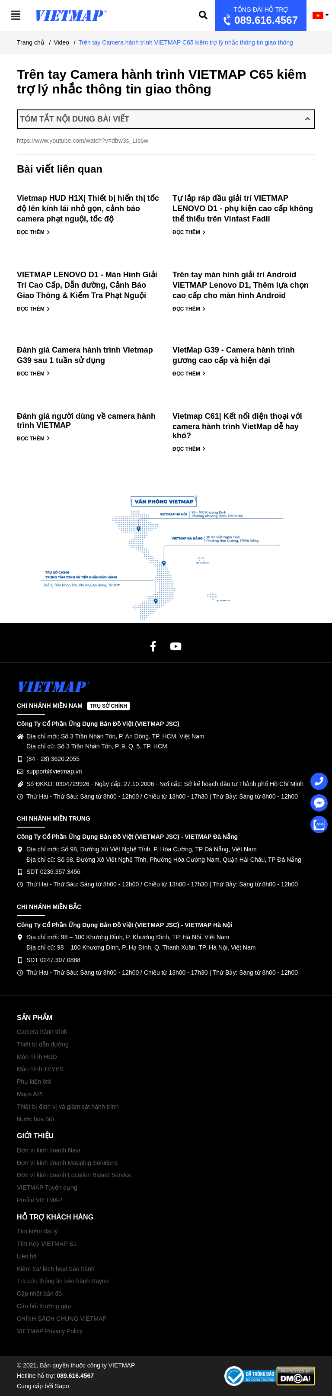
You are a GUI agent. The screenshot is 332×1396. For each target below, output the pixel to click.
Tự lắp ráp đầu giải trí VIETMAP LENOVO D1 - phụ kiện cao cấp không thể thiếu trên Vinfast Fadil (242, 208)
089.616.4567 (259, 16)
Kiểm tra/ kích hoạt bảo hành (56, 1268)
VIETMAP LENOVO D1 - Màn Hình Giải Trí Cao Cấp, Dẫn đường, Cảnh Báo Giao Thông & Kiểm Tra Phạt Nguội (87, 285)
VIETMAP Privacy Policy (50, 1331)
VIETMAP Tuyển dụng (47, 1187)
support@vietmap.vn (54, 771)
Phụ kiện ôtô (34, 1081)
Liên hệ (27, 1256)
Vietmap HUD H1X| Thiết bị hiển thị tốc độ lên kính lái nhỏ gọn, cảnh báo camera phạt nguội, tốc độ (88, 208)
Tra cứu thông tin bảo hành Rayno (63, 1280)
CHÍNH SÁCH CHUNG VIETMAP (62, 1318)
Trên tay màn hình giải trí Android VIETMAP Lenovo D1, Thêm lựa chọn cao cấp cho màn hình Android (240, 285)
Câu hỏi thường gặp (44, 1306)
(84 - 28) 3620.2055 (53, 758)
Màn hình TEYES (40, 1068)
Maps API (30, 1094)
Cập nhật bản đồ (39, 1293)
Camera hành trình (42, 1031)
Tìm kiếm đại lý (37, 1231)
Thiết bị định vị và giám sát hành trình (68, 1106)
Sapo (62, 1386)
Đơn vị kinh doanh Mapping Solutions (67, 1162)
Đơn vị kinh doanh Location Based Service (74, 1174)
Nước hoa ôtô (35, 1119)
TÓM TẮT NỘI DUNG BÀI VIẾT (165, 119)
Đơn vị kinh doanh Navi (48, 1150)
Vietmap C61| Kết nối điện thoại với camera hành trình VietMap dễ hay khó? (237, 426)
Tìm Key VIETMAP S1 (47, 1243)
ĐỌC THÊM (33, 232)
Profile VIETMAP (39, 1200)
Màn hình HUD (37, 1056)
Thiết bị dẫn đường (43, 1044)
